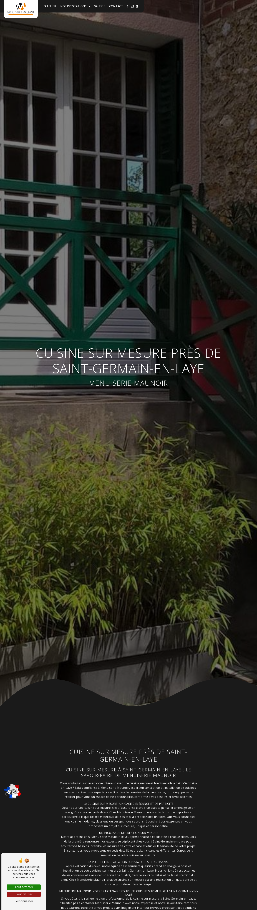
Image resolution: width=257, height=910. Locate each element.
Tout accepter (23, 887)
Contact (116, 6)
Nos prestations (74, 6)
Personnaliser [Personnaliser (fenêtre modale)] (23, 901)
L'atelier (49, 6)
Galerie (99, 6)
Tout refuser (23, 894)
